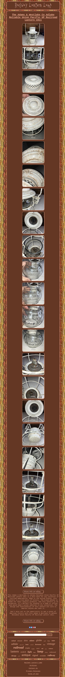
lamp (40, 651)
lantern (15, 651)
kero (35, 652)
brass (46, 652)
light (30, 652)
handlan (32, 648)
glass (46, 648)
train (27, 648)
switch (23, 652)
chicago (13, 656)
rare (53, 640)
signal (35, 655)
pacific (22, 644)
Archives (33, 665)
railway (51, 655)
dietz (26, 640)
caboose (51, 648)
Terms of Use (33, 674)
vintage (51, 643)
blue (48, 641)
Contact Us (33, 668)
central (32, 644)
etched (13, 641)
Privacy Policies (33, 671)
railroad (18, 647)
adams (31, 641)
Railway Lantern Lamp (33, 663)
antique (26, 655)
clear (44, 644)
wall (45, 641)
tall (42, 648)
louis (27, 644)
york (19, 656)
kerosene (38, 644)
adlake (14, 644)
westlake (43, 656)
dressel (19, 641)
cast (38, 648)
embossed (52, 652)
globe (39, 640)
